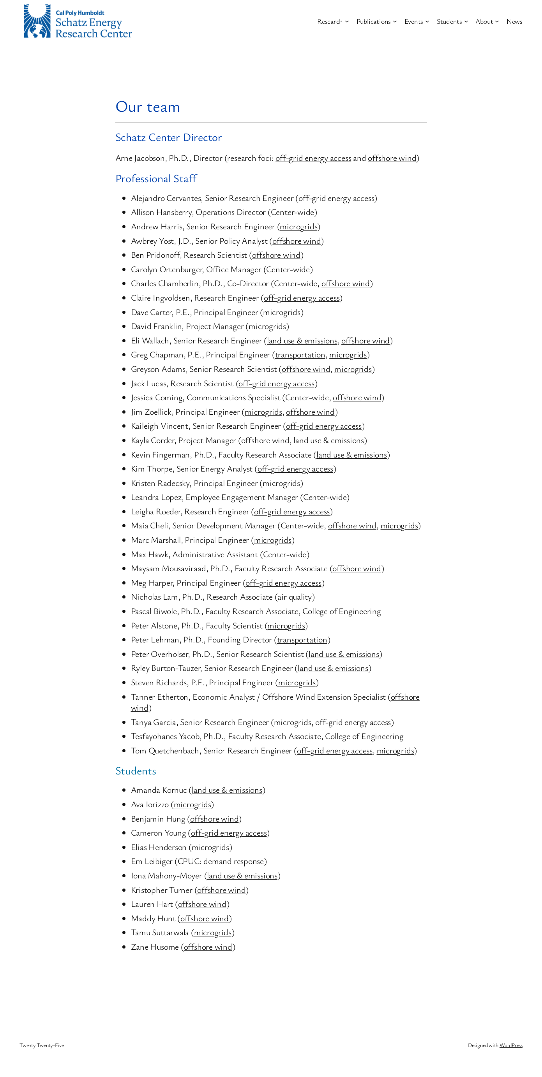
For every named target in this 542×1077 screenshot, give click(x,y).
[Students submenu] (466, 21)
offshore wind (392, 157)
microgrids (298, 226)
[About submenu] (497, 21)
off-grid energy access (313, 157)
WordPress (511, 1045)
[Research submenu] (347, 21)
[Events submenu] (427, 21)
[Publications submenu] (395, 21)
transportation (300, 354)
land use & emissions (302, 340)
